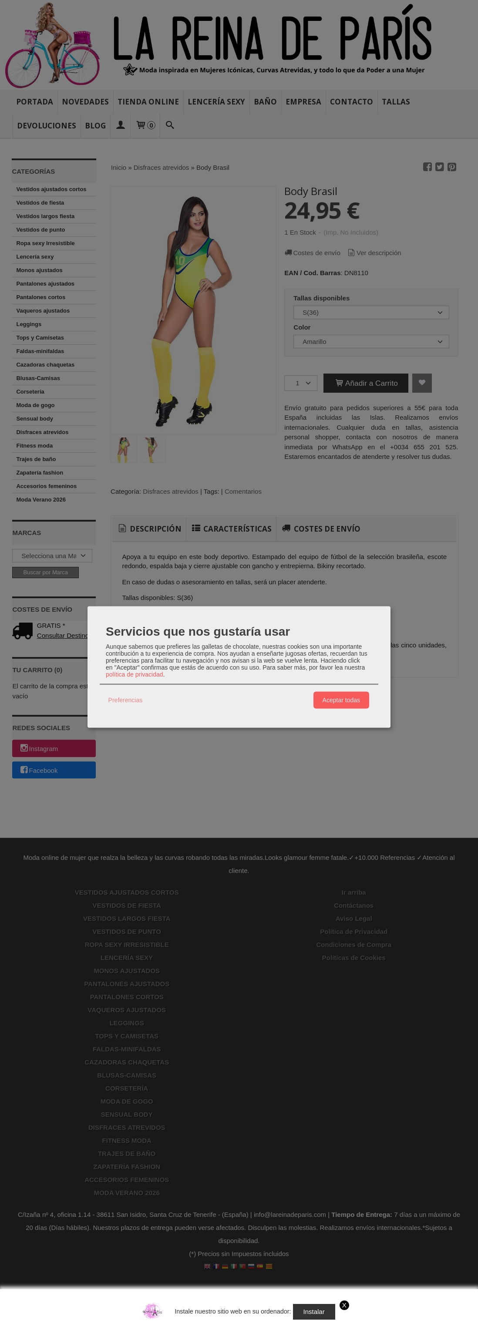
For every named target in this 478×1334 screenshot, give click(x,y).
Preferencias (125, 700)
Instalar (314, 1311)
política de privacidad (134, 673)
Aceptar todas (341, 700)
